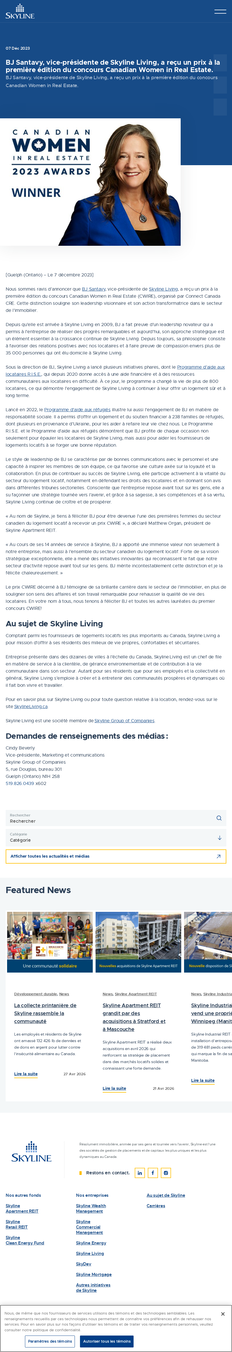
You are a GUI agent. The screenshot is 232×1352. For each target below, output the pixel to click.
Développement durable (35, 994)
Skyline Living (163, 289)
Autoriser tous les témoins (106, 1342)
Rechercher (20, 815)
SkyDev (83, 1264)
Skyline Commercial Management (89, 1227)
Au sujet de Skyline (166, 1195)
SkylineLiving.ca (31, 706)
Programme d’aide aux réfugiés (77, 410)
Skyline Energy (91, 1243)
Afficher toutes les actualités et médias (50, 856)
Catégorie (18, 834)
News (64, 994)
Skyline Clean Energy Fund (25, 1240)
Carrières (156, 1206)
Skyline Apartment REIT (136, 994)
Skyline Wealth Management (91, 1208)
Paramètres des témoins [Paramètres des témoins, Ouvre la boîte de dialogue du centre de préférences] (50, 1342)
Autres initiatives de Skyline (93, 1287)
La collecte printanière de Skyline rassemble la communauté (45, 1013)
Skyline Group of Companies (124, 721)
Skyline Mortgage (94, 1274)
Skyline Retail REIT (17, 1224)
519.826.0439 (20, 783)
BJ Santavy (93, 289)
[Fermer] (223, 1314)
